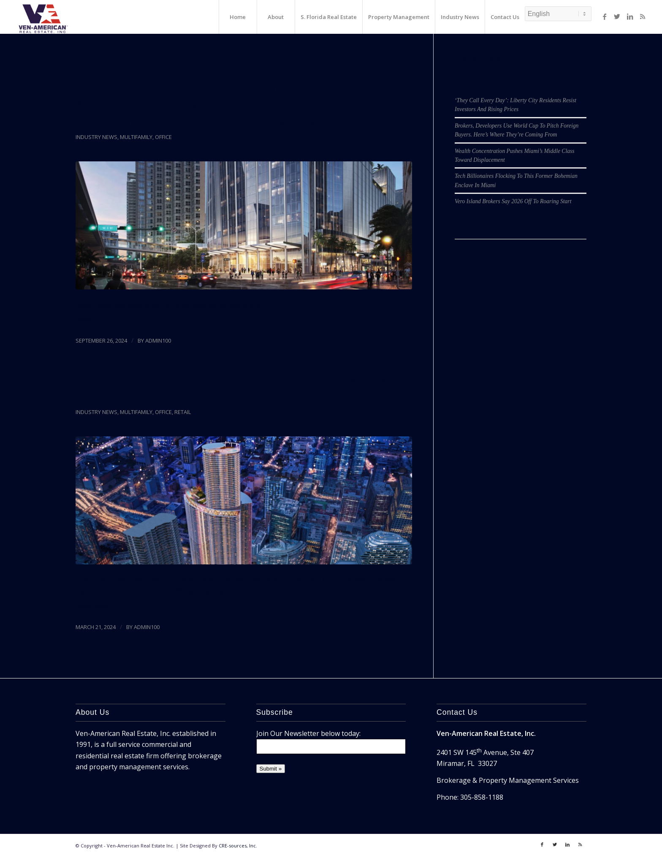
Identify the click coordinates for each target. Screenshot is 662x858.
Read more (97, 319)
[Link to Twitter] (617, 16)
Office (163, 137)
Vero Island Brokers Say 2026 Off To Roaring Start (513, 201)
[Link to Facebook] (604, 16)
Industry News (96, 137)
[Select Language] (558, 13)
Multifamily (136, 137)
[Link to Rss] (642, 16)
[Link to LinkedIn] (630, 16)
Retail (182, 412)
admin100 (158, 340)
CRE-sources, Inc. (238, 845)
